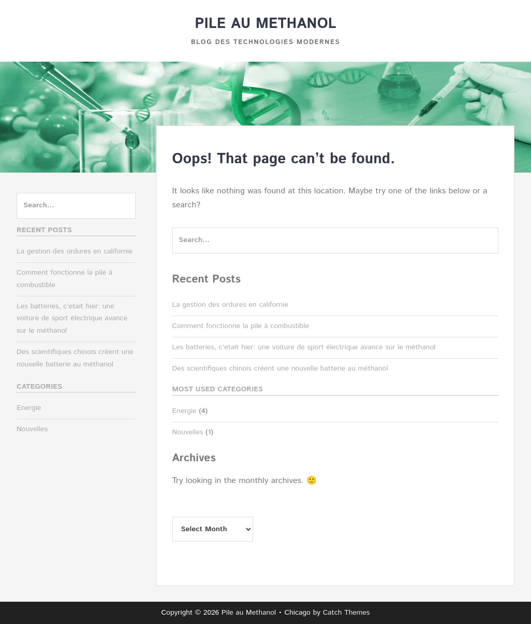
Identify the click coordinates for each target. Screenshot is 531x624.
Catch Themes (346, 612)
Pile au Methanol (266, 23)
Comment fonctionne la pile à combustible (240, 326)
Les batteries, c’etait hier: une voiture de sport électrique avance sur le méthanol (304, 347)
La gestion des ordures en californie (230, 305)
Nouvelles (187, 432)
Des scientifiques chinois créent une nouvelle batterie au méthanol (280, 368)
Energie (184, 411)
